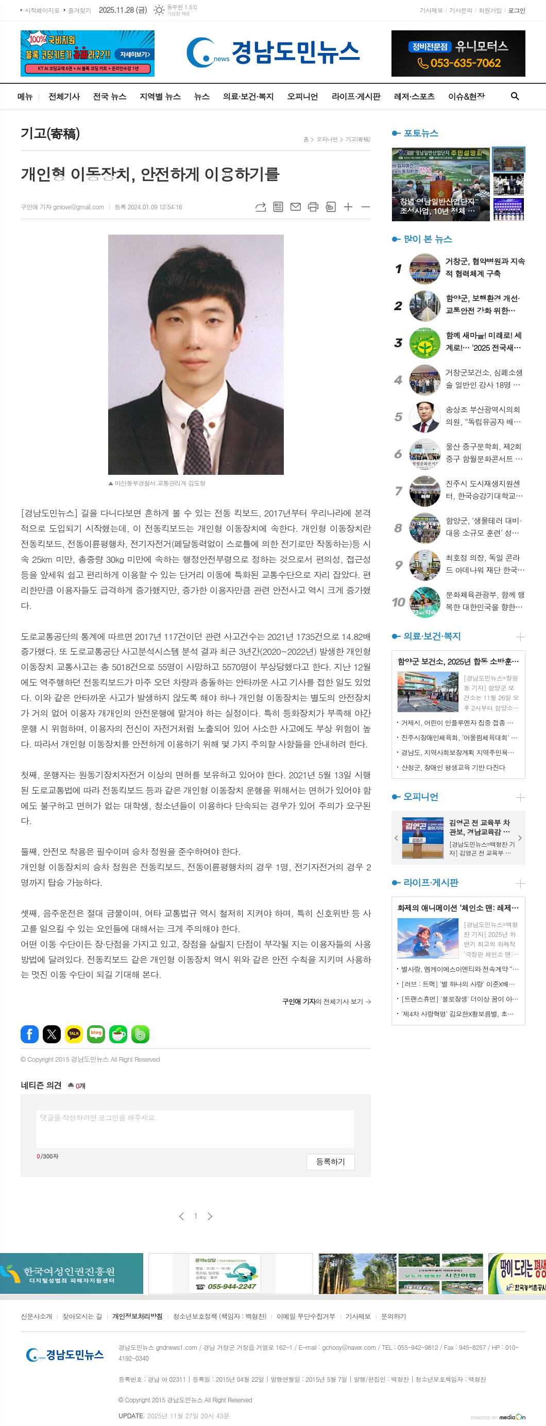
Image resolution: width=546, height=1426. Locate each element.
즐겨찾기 (79, 10)
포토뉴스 (420, 133)
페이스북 (30, 1034)
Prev (396, 838)
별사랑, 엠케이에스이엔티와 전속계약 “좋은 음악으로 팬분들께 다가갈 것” (460, 969)
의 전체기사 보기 (322, 1001)
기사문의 (460, 10)
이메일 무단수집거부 (306, 1317)
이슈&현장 (466, 96)
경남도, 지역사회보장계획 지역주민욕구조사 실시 (460, 752)
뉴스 (201, 96)
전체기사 (63, 96)
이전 (181, 1216)
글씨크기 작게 (366, 207)
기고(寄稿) (358, 139)
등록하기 (330, 1161)
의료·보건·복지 (248, 96)
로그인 (516, 10)
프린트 (313, 207)
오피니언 (302, 96)
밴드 (140, 1034)
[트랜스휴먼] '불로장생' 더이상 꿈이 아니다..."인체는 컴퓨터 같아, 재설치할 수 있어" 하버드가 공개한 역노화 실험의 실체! (460, 999)
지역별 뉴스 (160, 96)
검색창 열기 (515, 97)
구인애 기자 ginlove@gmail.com (62, 206)
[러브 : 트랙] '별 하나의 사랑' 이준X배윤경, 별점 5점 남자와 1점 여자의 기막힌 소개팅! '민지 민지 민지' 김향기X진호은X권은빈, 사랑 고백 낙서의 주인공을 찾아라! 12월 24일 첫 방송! (460, 984)
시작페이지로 (42, 10)
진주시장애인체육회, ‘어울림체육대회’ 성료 (460, 737)
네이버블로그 (96, 1034)
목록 (278, 207)
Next (520, 838)
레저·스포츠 (414, 96)
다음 (210, 1216)
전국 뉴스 (109, 96)
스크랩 (331, 207)
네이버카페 (118, 1034)
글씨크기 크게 (348, 207)
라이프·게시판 (356, 96)
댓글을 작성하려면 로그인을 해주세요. (98, 1117)
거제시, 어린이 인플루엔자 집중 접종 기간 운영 (460, 722)
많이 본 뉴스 (427, 239)
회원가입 (490, 10)
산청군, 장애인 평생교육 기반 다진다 (453, 767)
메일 (296, 207)
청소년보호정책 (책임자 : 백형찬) (219, 1317)
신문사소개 (36, 1317)
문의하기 (393, 1317)
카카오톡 (74, 1034)
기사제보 (431, 10)
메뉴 (24, 96)
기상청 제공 (178, 13)
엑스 (52, 1034)
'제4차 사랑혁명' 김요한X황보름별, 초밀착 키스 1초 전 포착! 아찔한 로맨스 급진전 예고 (460, 1014)
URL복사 (260, 207)
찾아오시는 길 (82, 1317)
